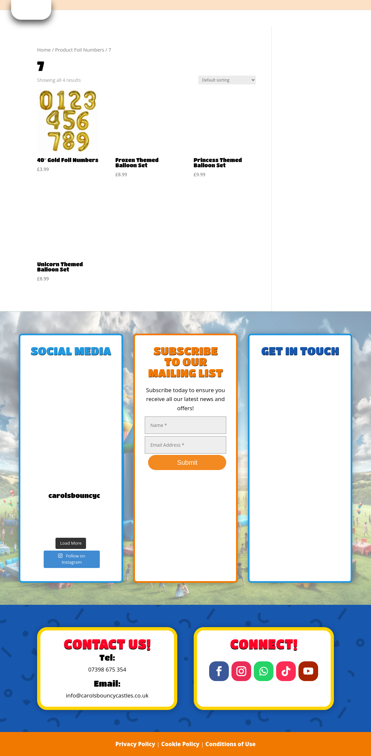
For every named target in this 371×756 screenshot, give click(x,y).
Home (44, 49)
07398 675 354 (107, 669)
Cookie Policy (180, 744)
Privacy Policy (135, 744)
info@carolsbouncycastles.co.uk (107, 695)
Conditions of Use (231, 744)
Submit (187, 462)
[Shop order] (227, 80)
